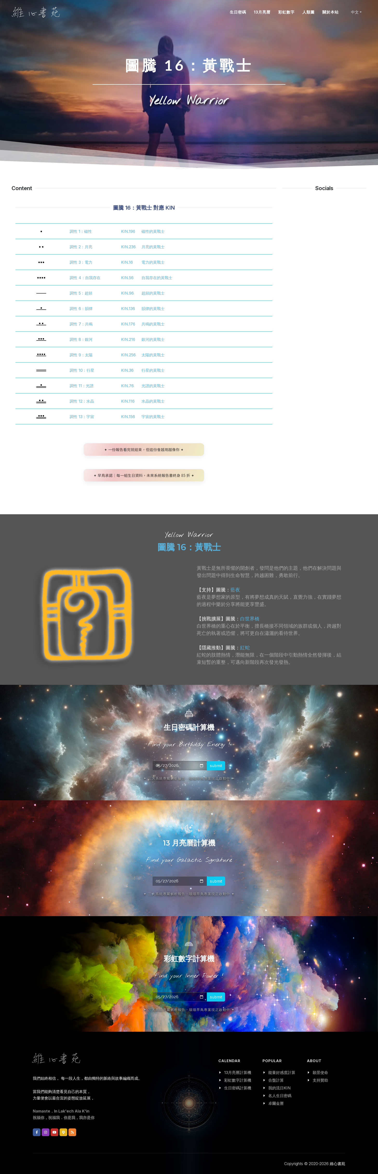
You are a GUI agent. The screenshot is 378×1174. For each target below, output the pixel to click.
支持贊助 (320, 1080)
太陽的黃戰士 (153, 354)
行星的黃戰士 (153, 370)
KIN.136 (128, 308)
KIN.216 (128, 339)
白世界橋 (249, 619)
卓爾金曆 (276, 1103)
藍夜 (235, 590)
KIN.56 (127, 277)
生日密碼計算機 (237, 1087)
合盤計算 (276, 1080)
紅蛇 (245, 648)
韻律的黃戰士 (153, 308)
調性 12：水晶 (82, 401)
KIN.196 (128, 231)
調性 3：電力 (81, 262)
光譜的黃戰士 (153, 385)
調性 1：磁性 (81, 231)
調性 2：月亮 (81, 246)
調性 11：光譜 (82, 385)
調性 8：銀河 (81, 339)
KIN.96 (127, 293)
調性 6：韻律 (81, 308)
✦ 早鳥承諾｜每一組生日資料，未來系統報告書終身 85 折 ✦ (144, 475)
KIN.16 (127, 262)
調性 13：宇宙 (82, 416)
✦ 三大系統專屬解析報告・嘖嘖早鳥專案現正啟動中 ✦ (189, 778)
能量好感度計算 (281, 1072)
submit (216, 765)
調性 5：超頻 (81, 293)
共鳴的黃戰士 (153, 324)
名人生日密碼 (279, 1095)
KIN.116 (128, 401)
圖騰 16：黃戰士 (189, 547)
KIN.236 (128, 246)
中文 (355, 12)
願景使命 (320, 1072)
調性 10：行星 (82, 370)
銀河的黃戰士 (153, 339)
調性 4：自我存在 (85, 277)
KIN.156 (128, 416)
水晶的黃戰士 (153, 401)
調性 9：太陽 (81, 354)
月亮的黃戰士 (153, 246)
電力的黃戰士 (153, 262)
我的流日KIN (279, 1087)
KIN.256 (128, 354)
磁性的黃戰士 (153, 231)
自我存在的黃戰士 (157, 277)
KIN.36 (127, 370)
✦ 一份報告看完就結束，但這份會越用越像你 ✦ (144, 449)
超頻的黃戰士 (153, 293)
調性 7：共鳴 (81, 324)
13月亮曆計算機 (237, 1072)
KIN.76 (127, 385)
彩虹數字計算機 (237, 1080)
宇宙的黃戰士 (153, 416)
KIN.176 (128, 324)
